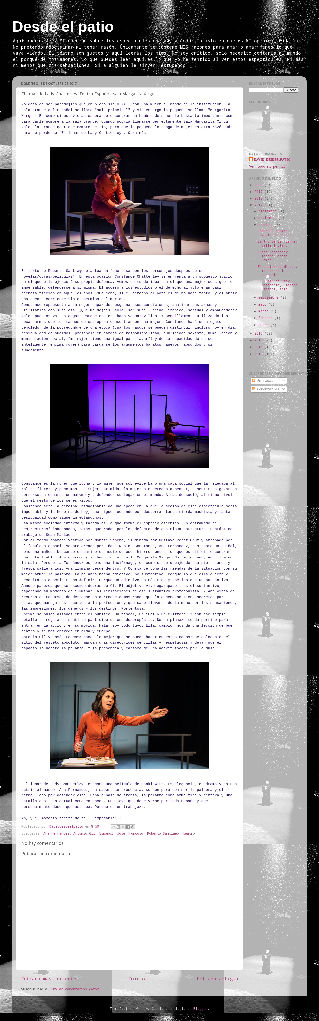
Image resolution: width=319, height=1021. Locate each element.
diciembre (268, 211)
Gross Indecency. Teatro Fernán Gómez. (274, 256)
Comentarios (265, 389)
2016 (259, 333)
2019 (259, 191)
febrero (266, 318)
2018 (259, 198)
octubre (266, 225)
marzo (264, 311)
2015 (259, 340)
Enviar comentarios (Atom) (76, 989)
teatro (189, 833)
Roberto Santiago (163, 833)
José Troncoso (130, 833)
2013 (259, 354)
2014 (259, 347)
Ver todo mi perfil (267, 166)
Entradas (262, 380)
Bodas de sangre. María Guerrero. (274, 233)
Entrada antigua (217, 978)
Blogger (200, 1008)
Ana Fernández (56, 833)
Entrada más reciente (48, 978)
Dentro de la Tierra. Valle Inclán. (278, 243)
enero (264, 325)
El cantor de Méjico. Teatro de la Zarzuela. (278, 270)
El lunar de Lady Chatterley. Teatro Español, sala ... (277, 285)
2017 (259, 205)
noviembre (268, 218)
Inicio (136, 978)
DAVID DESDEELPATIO (272, 159)
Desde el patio (63, 26)
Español (106, 833)
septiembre (269, 297)
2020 (259, 185)
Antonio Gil (84, 833)
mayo (263, 304)
